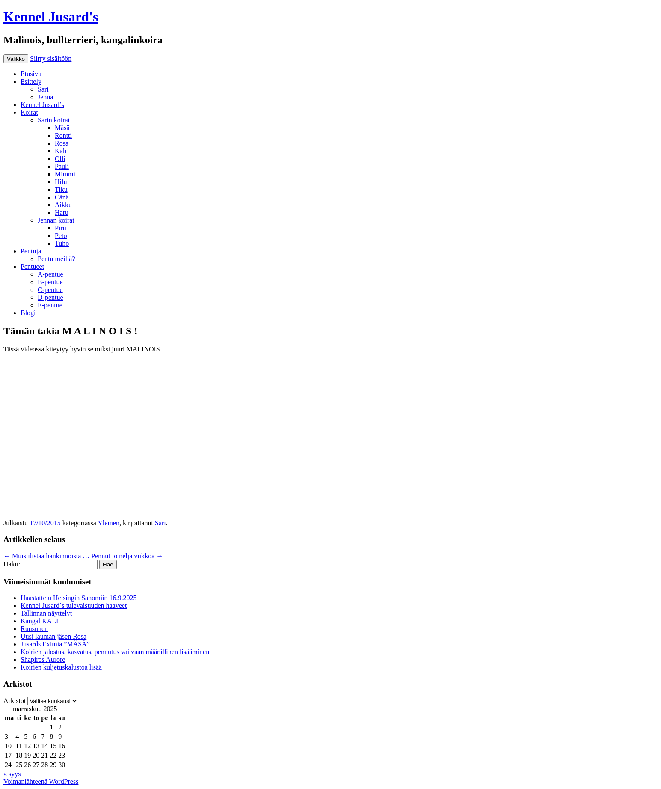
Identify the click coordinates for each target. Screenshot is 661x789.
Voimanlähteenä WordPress (40, 781)
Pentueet (32, 266)
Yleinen (108, 523)
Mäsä (62, 127)
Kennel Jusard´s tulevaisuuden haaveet (74, 605)
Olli (60, 158)
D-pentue (50, 297)
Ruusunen (34, 628)
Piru (60, 228)
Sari (43, 89)
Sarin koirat (54, 120)
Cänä (62, 197)
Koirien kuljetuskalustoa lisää (61, 667)
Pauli (62, 166)
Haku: (11, 564)
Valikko (16, 59)
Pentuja (31, 251)
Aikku (63, 204)
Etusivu (31, 73)
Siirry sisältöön (50, 58)
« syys (12, 773)
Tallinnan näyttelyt (46, 613)
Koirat (29, 112)
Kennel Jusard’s (42, 104)
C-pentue (50, 289)
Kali (61, 151)
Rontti (63, 135)
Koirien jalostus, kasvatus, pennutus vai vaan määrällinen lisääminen (115, 651)
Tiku (61, 189)
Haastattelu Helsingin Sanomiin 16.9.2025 (79, 597)
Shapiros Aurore (43, 659)
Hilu (61, 181)
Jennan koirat (56, 220)
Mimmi (65, 174)
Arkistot (14, 700)
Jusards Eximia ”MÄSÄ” (55, 644)
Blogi (28, 312)
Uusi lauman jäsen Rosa (53, 636)
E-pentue (50, 305)
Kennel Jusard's (50, 16)
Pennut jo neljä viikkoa (127, 556)
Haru (61, 212)
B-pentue (50, 282)
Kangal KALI (39, 621)
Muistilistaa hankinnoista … (46, 556)
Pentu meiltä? (56, 258)
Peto (61, 235)
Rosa (61, 143)
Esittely (31, 81)
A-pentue (50, 274)
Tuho (62, 243)
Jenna (45, 97)
